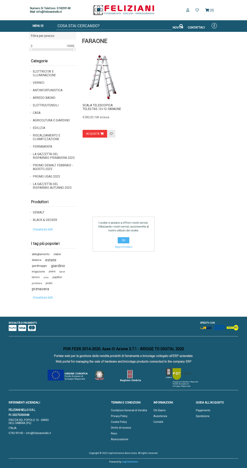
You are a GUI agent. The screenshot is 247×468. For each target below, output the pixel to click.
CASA (37, 113)
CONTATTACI (196, 27)
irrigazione (38, 271)
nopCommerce (130, 461)
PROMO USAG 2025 (46, 176)
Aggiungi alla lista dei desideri (111, 134)
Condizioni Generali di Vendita (129, 410)
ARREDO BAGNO (44, 98)
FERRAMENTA (42, 146)
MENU (38, 26)
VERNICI (38, 83)
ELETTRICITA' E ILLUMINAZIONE (44, 73)
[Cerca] (114, 26)
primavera (40, 289)
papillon (57, 277)
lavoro (36, 277)
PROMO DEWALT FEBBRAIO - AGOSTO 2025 (53, 167)
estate (50, 260)
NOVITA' (178, 27)
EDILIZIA (39, 128)
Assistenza (160, 416)
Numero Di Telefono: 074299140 (50, 8)
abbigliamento (41, 254)
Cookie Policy (119, 421)
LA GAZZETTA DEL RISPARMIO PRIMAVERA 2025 (54, 156)
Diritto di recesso (121, 427)
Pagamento (203, 410)
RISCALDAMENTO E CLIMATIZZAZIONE (46, 137)
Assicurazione (119, 439)
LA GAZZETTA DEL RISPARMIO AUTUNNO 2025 (52, 186)
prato (49, 283)
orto (46, 277)
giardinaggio (39, 265)
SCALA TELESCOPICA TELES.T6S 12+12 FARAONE (102, 107)
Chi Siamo (159, 410)
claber (57, 254)
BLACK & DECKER (45, 220)
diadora (36, 260)
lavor (62, 271)
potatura (37, 283)
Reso (114, 433)
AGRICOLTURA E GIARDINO (51, 120)
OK (123, 240)
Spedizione (203, 416)
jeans (52, 271)
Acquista (95, 133)
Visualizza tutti (43, 229)
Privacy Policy (119, 416)
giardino (58, 265)
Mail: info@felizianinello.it (46, 12)
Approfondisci (123, 246)
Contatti (158, 421)
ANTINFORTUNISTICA (48, 90)
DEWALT (38, 212)
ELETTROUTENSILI (46, 105)
